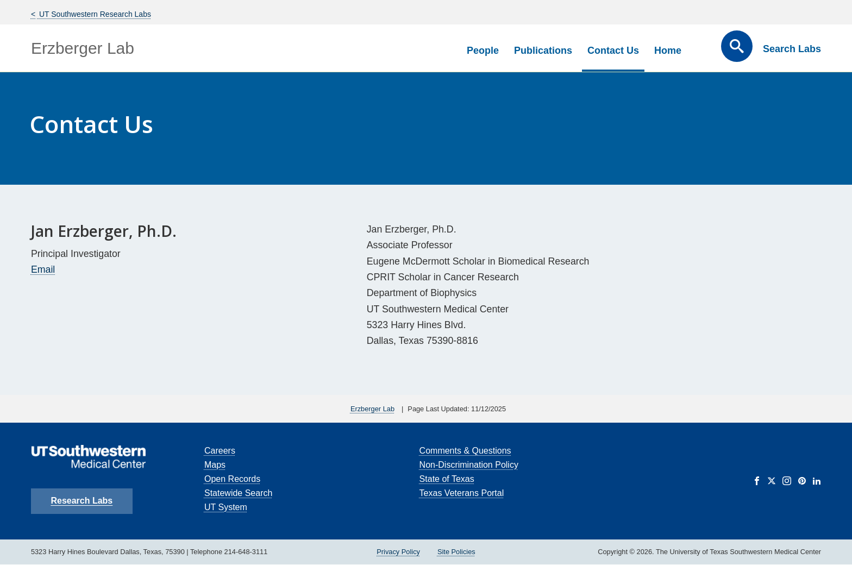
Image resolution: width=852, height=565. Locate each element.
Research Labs (81, 500)
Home (667, 50)
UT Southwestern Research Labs (94, 14)
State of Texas (446, 479)
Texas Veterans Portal (461, 493)
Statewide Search (238, 493)
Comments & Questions (465, 450)
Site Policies (456, 552)
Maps (214, 464)
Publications (543, 50)
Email (43, 269)
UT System (225, 507)
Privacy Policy (398, 552)
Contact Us (613, 50)
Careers (219, 450)
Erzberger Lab (82, 48)
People (483, 50)
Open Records (232, 479)
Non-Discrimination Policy (468, 464)
